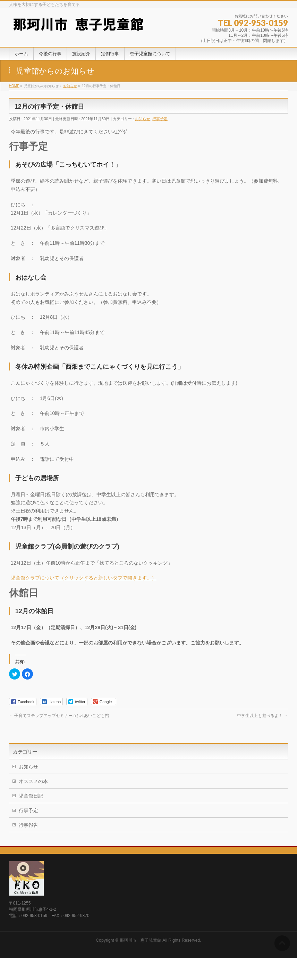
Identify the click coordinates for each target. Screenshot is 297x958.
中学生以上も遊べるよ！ (262, 715)
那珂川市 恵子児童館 (140, 940)
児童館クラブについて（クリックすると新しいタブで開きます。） (83, 578)
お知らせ (142, 119)
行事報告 (28, 825)
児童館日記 (31, 796)
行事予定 (160, 119)
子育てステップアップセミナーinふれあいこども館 (59, 715)
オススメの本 (33, 781)
